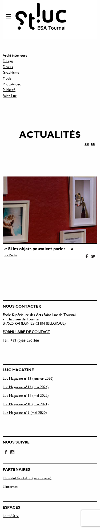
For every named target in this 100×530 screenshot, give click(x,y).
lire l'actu (10, 255)
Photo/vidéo (12, 84)
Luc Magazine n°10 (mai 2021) (26, 404)
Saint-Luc (10, 95)
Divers (8, 66)
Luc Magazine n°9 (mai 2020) (25, 412)
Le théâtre (11, 516)
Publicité (9, 89)
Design (8, 61)
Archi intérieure (15, 55)
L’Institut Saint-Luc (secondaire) (27, 478)
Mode (7, 78)
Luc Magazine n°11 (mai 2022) (26, 395)
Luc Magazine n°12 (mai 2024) (26, 387)
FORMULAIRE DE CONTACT (26, 332)
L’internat (10, 486)
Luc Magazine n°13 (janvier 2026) (28, 378)
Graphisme (11, 72)
